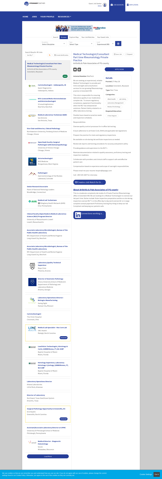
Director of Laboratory (36, 395)
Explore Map (74, 37)
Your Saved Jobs (103, 37)
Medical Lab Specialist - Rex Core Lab (52, 327)
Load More (48, 456)
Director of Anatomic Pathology (50, 279)
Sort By (29, 55)
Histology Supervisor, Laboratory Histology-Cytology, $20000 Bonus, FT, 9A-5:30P (53, 365)
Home (25, 16)
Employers (132, 4)
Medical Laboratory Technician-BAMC (52, 115)
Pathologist (42, 173)
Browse (63, 37)
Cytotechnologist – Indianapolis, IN (52, 85)
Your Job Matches (88, 37)
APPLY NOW (119, 69)
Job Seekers (117, 4)
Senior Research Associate (37, 186)
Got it (157, 474)
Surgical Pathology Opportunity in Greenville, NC (46, 409)
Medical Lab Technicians (47, 200)
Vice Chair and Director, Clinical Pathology (43, 128)
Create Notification (61, 55)
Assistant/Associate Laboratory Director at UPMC (46, 427)
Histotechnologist (45, 158)
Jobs (34, 16)
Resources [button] (63, 16)
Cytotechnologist (34, 314)
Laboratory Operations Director (39, 381)
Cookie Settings (146, 474)
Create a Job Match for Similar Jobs (90, 182)
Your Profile (47, 16)
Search (55, 37)
